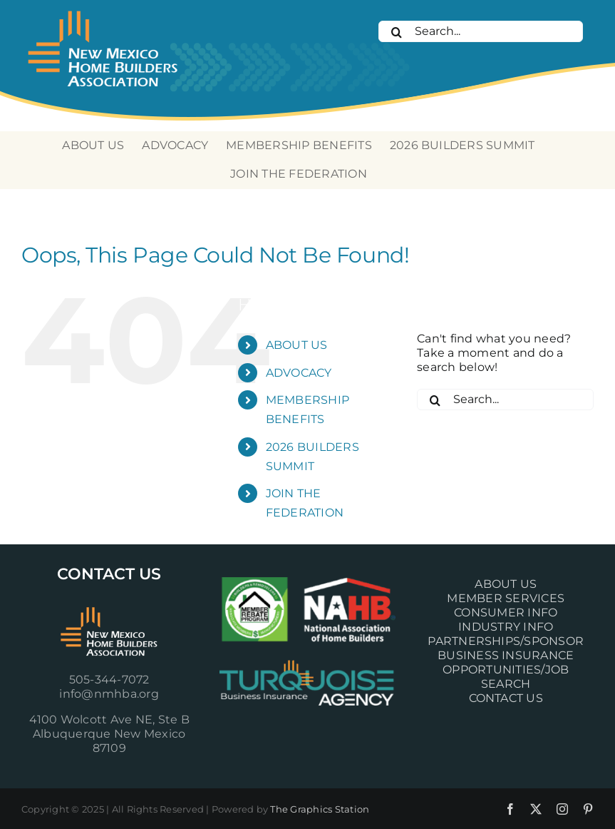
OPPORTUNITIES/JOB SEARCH (506, 677)
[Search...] (480, 31)
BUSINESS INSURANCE (506, 655)
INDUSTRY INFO (505, 627)
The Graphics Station (319, 809)
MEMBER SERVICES (505, 598)
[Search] (396, 32)
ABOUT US (297, 345)
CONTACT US (506, 698)
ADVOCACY (299, 373)
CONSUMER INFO (505, 612)
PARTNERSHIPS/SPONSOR (506, 641)
